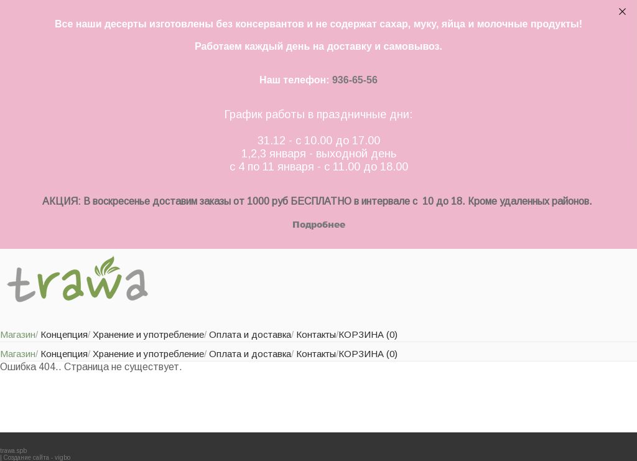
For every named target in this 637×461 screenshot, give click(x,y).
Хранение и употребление (148, 334)
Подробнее (318, 224)
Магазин (17, 334)
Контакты (316, 334)
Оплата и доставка (250, 334)
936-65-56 (355, 80)
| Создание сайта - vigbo (35, 457)
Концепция (64, 334)
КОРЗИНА (368, 334)
